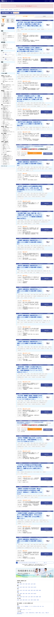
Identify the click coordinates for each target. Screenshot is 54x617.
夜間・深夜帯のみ (7, 101)
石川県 (24, 590)
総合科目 (5, 144)
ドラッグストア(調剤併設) (8, 35)
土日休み (5, 109)
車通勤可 (5, 107)
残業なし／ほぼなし (7, 91)
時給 (7, 57)
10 (34, 562)
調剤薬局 (18, 606)
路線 (7, 20)
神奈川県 (34, 587)
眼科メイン (6, 145)
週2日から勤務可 (7, 115)
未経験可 (5, 140)
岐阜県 (34, 590)
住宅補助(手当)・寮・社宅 (8, 131)
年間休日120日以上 (7, 112)
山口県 (29, 596)
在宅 (5, 152)
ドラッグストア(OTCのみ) (8, 37)
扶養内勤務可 (6, 163)
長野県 (32, 590)
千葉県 (29, 587)
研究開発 (5, 66)
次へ (45, 562)
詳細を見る (46, 37)
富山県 (21, 590)
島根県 (21, 596)
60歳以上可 (6, 135)
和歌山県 (34, 593)
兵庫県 (29, 593)
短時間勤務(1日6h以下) (8, 98)
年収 (7, 52)
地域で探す (10, 9)
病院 (5, 34)
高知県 (40, 596)
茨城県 (18, 587)
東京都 (32, 587)
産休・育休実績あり (7, 127)
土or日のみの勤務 (7, 103)
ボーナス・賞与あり (7, 89)
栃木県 (21, 587)
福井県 (26, 590)
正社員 (5, 44)
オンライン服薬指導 (7, 151)
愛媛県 (37, 596)
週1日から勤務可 (7, 114)
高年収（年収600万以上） (8, 84)
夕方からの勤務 (6, 100)
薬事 (4, 71)
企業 (4, 38)
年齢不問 (5, 137)
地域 (3, 20)
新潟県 (18, 590)
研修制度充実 (6, 130)
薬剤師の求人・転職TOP (4, 9)
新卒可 (5, 138)
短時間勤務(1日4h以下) (8, 97)
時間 (12, 20)
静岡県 (37, 590)
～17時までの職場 (7, 94)
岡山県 (24, 596)
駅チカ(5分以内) (7, 105)
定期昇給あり (6, 87)
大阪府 (26, 593)
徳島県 (32, 596)
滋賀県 (21, 593)
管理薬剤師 (6, 65)
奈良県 (32, 593)
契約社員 (5, 45)
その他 (5, 40)
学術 (4, 69)
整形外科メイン (6, 148)
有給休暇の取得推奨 (7, 118)
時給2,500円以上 (7, 86)
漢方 (5, 149)
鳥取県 (18, 596)
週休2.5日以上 (6, 111)
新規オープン (6, 123)
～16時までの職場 (7, 93)
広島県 (26, 596)
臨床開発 (5, 68)
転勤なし (5, 122)
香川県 (34, 596)
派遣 (5, 47)
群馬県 (24, 587)
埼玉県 (26, 587)
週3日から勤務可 (7, 116)
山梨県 (29, 590)
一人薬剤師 (6, 142)
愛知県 (40, 590)
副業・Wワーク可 (7, 134)
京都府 (24, 593)
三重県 (18, 593)
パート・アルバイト (7, 48)
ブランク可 (6, 162)
